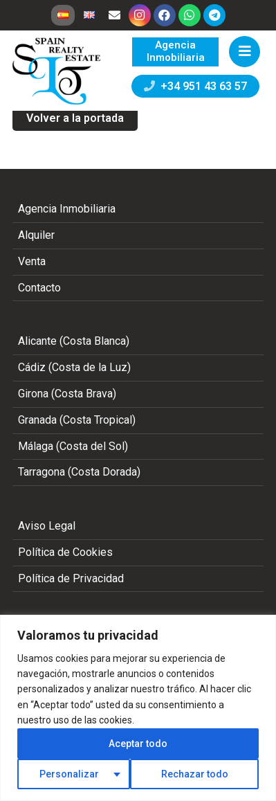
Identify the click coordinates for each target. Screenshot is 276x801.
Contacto (39, 287)
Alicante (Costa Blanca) (73, 341)
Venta (32, 261)
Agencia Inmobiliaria (67, 208)
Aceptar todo (138, 743)
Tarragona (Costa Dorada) (79, 471)
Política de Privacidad (71, 578)
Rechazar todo (194, 774)
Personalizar (69, 774)
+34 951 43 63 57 (195, 86)
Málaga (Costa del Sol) (73, 446)
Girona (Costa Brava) (67, 393)
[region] (138, 708)
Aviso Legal (46, 525)
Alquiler (36, 235)
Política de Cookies (65, 552)
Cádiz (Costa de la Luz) (74, 367)
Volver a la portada (75, 118)
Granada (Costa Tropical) (77, 419)
